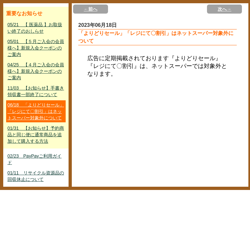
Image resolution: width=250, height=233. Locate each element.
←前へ (90, 9)
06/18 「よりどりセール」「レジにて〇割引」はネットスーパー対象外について (35, 111)
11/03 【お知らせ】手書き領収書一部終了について (35, 91)
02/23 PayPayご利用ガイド (34, 159)
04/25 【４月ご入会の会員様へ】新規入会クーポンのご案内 (35, 71)
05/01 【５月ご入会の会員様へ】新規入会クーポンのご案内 (35, 48)
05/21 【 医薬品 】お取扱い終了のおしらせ (34, 28)
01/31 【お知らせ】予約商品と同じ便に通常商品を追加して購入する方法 (35, 135)
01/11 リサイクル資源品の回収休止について (35, 176)
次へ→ (224, 9)
